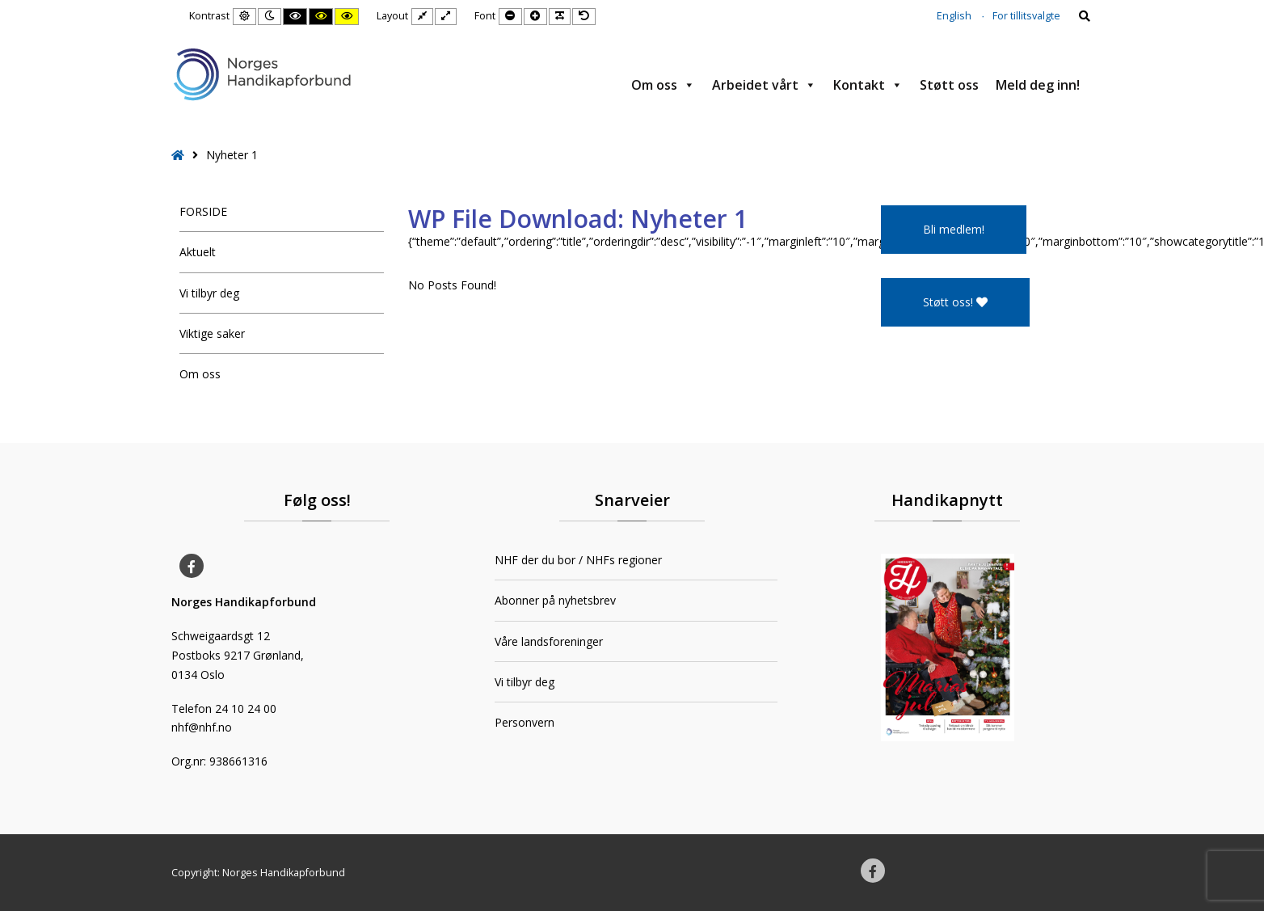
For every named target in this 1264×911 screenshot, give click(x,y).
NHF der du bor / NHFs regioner (578, 559)
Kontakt (868, 85)
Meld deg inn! (1038, 85)
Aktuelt (197, 251)
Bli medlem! (953, 229)
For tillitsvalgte (1026, 16)
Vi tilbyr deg (209, 293)
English (954, 16)
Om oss (663, 85)
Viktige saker (212, 333)
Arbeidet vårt (764, 85)
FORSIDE (203, 211)
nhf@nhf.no (201, 727)
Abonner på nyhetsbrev (555, 600)
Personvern (524, 722)
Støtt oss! (955, 302)
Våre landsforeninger (549, 641)
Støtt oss (949, 85)
